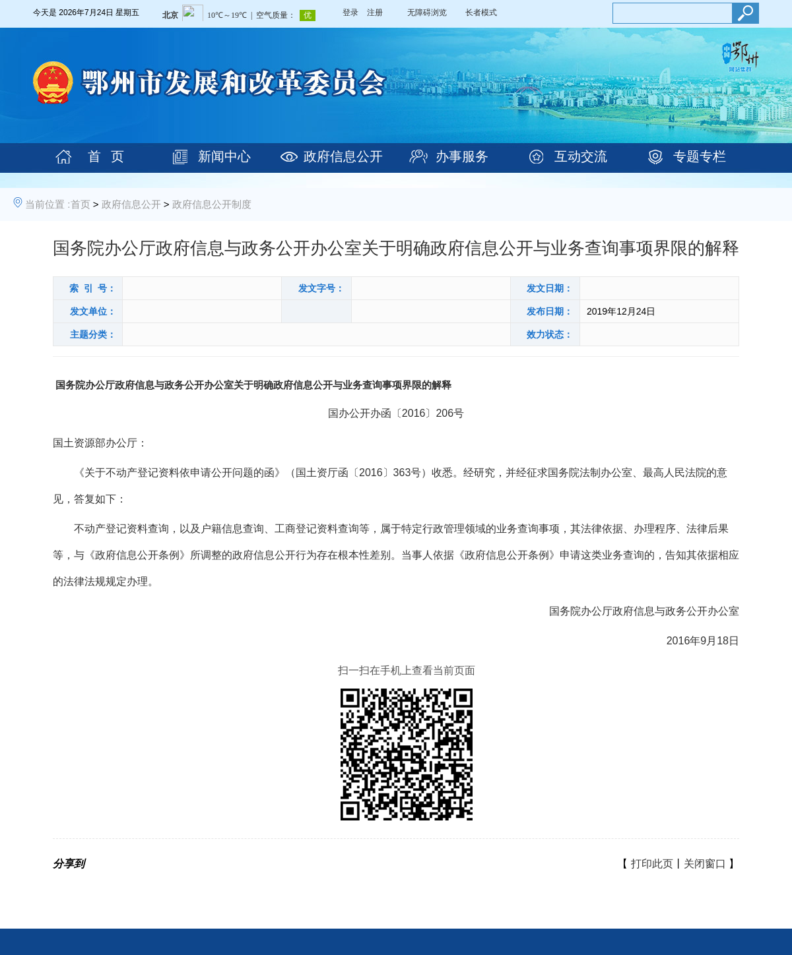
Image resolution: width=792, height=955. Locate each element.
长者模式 (481, 12)
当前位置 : (47, 204)
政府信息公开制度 (211, 204)
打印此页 (652, 863)
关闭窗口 (705, 863)
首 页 (106, 156)
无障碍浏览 (427, 12)
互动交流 (580, 156)
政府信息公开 (343, 156)
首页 (80, 204)
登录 (350, 12)
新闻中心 (224, 156)
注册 (375, 12)
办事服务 (462, 156)
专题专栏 (699, 156)
